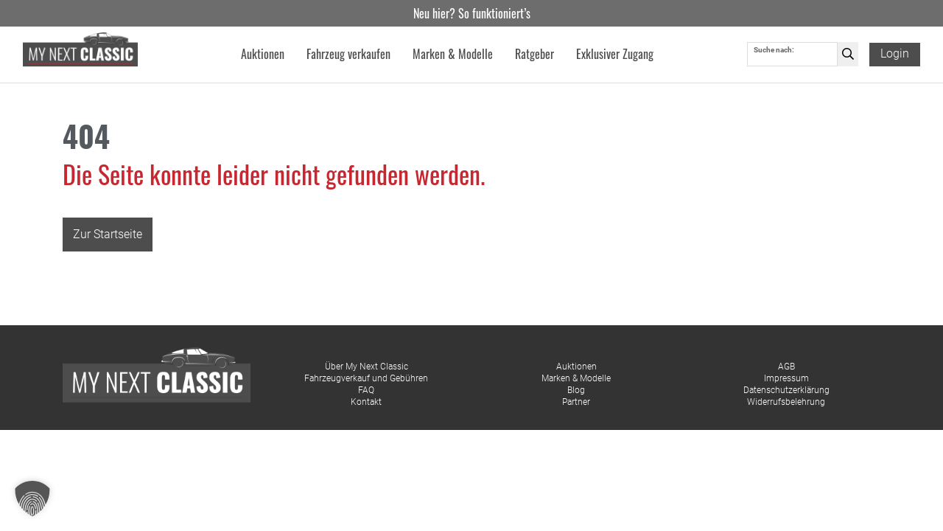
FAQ (366, 390)
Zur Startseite (107, 234)
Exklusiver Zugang (614, 54)
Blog (576, 390)
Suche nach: (774, 50)
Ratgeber (534, 54)
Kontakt (366, 402)
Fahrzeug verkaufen (348, 54)
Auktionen (576, 366)
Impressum (786, 378)
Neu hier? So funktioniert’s (471, 13)
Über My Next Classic (366, 366)
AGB (786, 366)
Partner (576, 402)
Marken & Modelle (576, 378)
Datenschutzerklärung (786, 390)
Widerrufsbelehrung (786, 402)
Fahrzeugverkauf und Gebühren (366, 378)
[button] (32, 498)
